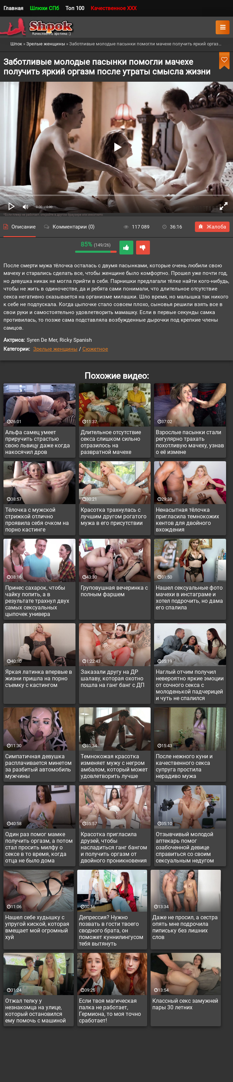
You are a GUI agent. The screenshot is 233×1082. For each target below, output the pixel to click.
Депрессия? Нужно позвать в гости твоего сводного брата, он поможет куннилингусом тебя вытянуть (111, 930)
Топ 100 (74, 8)
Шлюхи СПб (44, 8)
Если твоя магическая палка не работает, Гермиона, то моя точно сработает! (110, 1011)
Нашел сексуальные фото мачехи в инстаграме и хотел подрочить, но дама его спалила (189, 597)
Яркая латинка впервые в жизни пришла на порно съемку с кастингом (38, 678)
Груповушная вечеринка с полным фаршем (114, 591)
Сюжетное (95, 349)
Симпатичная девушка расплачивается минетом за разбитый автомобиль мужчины (38, 766)
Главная (13, 8)
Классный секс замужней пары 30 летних (185, 1004)
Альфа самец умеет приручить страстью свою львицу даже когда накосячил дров (37, 442)
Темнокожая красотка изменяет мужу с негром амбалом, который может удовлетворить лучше (114, 766)
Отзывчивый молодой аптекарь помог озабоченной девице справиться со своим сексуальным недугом (185, 847)
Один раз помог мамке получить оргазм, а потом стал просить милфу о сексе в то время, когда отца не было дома (39, 847)
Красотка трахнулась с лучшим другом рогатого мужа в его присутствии (113, 516)
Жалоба (212, 227)
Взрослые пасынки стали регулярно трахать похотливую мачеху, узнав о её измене (190, 442)
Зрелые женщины (55, 349)
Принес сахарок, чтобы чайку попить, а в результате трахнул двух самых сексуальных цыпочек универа (37, 600)
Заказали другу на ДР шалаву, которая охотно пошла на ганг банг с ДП (112, 678)
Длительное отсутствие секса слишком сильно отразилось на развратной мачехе (111, 442)
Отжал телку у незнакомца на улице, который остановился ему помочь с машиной (35, 1011)
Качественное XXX (113, 8)
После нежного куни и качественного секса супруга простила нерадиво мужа (184, 766)
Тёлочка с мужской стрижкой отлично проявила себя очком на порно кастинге (37, 520)
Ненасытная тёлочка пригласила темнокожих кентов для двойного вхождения (187, 520)
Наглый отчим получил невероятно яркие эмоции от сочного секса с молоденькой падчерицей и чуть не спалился (190, 685)
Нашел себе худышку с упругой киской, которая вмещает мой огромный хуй (37, 927)
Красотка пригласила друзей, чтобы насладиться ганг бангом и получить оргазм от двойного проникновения (114, 847)
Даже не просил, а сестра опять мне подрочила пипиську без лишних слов (185, 927)
